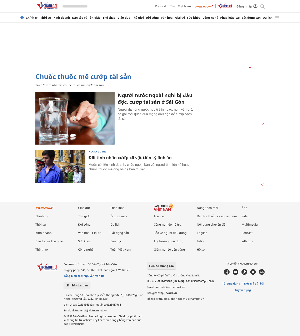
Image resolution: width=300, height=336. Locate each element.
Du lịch (267, 17)
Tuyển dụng (243, 290)
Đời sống (152, 17)
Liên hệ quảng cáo (161, 266)
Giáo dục (124, 17)
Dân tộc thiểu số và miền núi (217, 216)
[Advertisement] (150, 48)
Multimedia (250, 224)
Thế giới (138, 17)
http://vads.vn (167, 293)
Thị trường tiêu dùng (168, 241)
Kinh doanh (62, 17)
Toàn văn (160, 216)
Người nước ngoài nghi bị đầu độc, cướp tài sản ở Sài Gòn (155, 98)
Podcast (160, 6)
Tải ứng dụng (231, 283)
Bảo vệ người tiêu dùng (170, 233)
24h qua (247, 241)
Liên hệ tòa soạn (77, 285)
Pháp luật (227, 17)
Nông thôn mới (207, 208)
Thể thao (109, 17)
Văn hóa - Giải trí (173, 17)
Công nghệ (210, 17)
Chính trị (32, 17)
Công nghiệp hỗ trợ (167, 224)
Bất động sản (251, 17)
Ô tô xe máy (118, 216)
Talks (200, 241)
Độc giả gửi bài (254, 283)
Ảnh (244, 208)
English (202, 233)
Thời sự (45, 17)
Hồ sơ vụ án (97, 151)
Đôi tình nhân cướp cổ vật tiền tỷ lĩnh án (130, 157)
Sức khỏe (193, 17)
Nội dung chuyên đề (211, 224)
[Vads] (249, 67)
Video (245, 216)
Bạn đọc (116, 241)
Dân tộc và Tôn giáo (86, 17)
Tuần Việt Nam (180, 6)
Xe (238, 17)
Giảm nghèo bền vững (169, 249)
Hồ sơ (201, 249)
